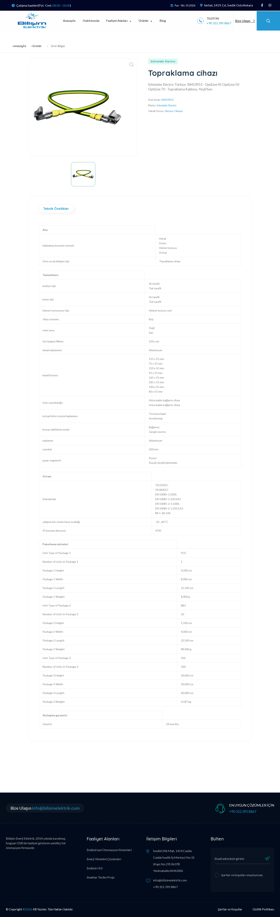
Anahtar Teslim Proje (100, 877)
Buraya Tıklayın (174, 111)
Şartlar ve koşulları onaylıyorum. (242, 875)
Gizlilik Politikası (263, 909)
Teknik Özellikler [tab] (56, 208)
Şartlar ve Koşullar (230, 909)
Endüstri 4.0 (94, 868)
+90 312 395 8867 (219, 23)
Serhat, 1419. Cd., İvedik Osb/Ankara (226, 5)
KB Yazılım (39, 909)
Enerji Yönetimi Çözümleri (104, 859)
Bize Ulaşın (245, 21)
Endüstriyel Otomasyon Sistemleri (109, 850)
